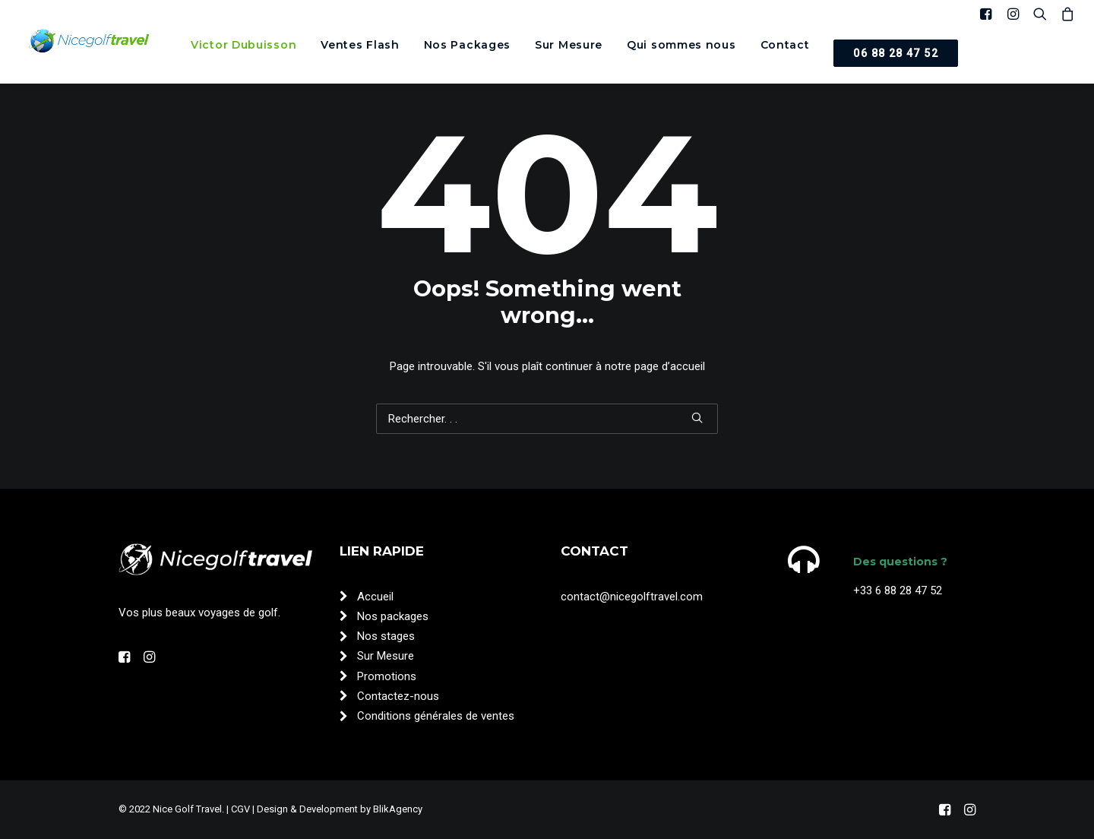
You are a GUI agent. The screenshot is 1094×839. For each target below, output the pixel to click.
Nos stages (386, 636)
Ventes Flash (360, 45)
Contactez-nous (398, 696)
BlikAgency (397, 809)
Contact (785, 45)
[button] (989, 13)
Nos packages (392, 616)
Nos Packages (467, 45)
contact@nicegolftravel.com (632, 596)
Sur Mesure (568, 45)
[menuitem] (243, 45)
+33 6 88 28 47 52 (897, 590)
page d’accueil (669, 366)
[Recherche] (547, 419)
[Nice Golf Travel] (89, 42)
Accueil (375, 596)
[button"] (124, 659)
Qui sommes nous (681, 45)
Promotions (386, 676)
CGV (240, 809)
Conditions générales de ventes (435, 716)
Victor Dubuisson (243, 45)
